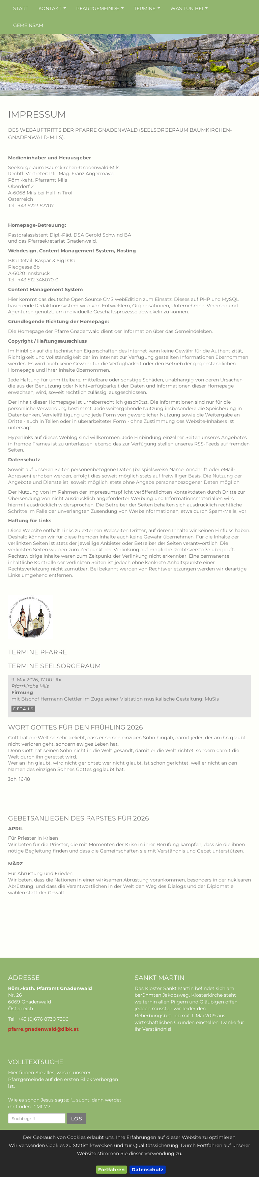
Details (23, 708)
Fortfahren (111, 1169)
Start (20, 8)
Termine (148, 10)
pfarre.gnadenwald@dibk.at (43, 1029)
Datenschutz (148, 1169)
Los (76, 1119)
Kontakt (53, 10)
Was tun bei (189, 10)
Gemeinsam (28, 25)
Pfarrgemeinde (100, 10)
